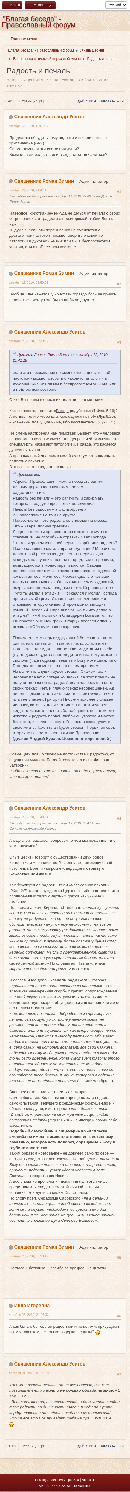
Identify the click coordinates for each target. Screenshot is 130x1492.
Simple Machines (79, 1486)
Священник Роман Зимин (44, 181)
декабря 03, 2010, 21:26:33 (29, 1314)
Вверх (10, 1446)
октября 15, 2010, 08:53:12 (28, 1256)
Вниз (9, 101)
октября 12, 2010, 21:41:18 (28, 190)
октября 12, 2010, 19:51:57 (28, 126)
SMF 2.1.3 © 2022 (52, 1486)
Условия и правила (65, 1480)
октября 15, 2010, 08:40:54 (28, 817)
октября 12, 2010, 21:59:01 (28, 282)
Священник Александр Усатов (49, 116)
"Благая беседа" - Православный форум (39, 22)
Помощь (41, 1480)
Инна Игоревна (32, 1305)
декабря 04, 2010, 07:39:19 (29, 1373)
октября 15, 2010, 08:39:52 (28, 341)
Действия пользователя (101, 101)
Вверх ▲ (88, 1480)
